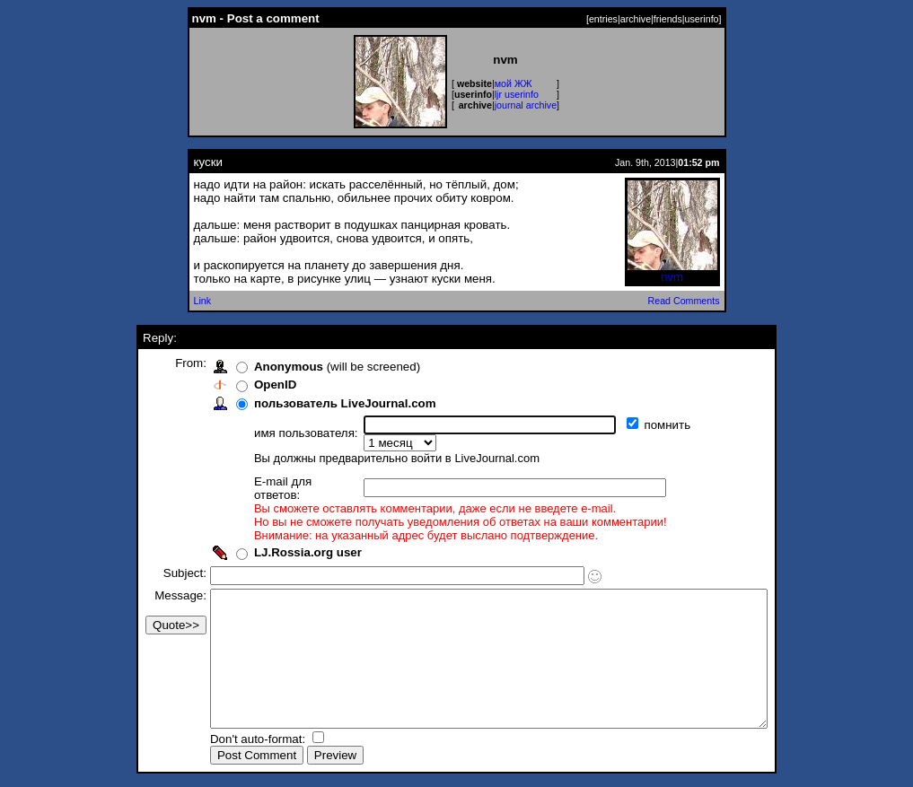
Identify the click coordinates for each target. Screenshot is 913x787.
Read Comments (684, 300)
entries (603, 18)
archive (635, 18)
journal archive (526, 105)
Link (203, 300)
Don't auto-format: (225, 741)
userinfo (702, 18)
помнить (635, 425)
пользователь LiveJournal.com (311, 403)
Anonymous (254, 366)
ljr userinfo (517, 94)
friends (668, 18)
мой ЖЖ (513, 83)
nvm (672, 271)
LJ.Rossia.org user (274, 527)
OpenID (241, 384)
